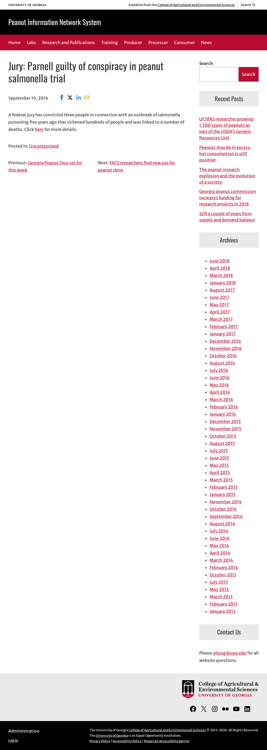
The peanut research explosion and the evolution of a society (227, 176)
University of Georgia (112, 735)
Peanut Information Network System (54, 22)
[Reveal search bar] (248, 5)
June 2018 (219, 260)
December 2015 (225, 421)
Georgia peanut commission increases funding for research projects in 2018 (227, 198)
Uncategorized (44, 146)
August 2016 (222, 363)
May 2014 (219, 545)
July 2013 (219, 582)
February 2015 (224, 487)
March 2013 (221, 596)
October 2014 (223, 509)
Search (206, 63)
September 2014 (226, 516)
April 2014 (220, 552)
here (39, 129)
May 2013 (219, 589)
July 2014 (219, 531)
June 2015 (219, 458)
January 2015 (223, 494)
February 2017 (224, 326)
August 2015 (222, 443)
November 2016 (226, 348)
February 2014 (224, 567)
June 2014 (220, 538)
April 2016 (220, 392)
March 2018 (221, 275)
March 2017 (221, 319)
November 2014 (226, 501)
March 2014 (221, 560)
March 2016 (221, 399)
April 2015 (220, 472)
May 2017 (219, 304)
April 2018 (220, 268)
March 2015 (221, 479)
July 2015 (219, 450)
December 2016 (225, 341)
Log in (13, 740)
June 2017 (219, 297)
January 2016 (223, 414)
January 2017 (223, 333)
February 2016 (224, 406)
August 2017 (222, 290)
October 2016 (223, 355)
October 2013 (223, 574)
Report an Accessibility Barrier (167, 741)
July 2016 (219, 370)
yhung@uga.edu (229, 653)
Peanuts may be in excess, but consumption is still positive (225, 153)
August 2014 (222, 523)
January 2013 (222, 611)
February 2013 (224, 604)
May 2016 (219, 385)
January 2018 (223, 282)
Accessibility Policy (127, 741)
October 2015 (223, 436)
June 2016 (220, 377)
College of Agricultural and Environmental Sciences (196, 5)
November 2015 (225, 428)
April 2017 (220, 311)
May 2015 (219, 465)
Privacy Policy (99, 741)
